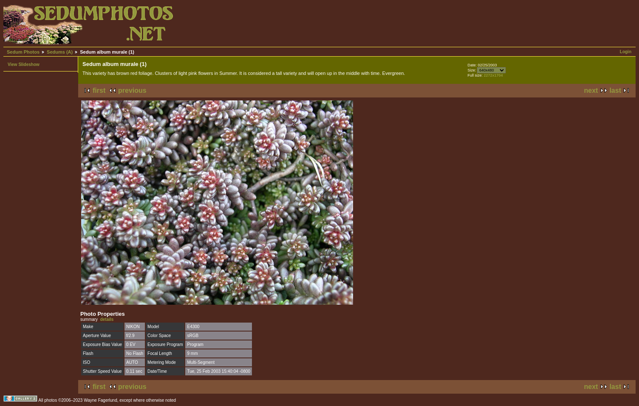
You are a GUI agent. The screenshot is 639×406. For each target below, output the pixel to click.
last (615, 90)
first (99, 90)
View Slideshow (24, 64)
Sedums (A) (60, 51)
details (107, 319)
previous (132, 90)
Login (625, 51)
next (591, 90)
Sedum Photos (23, 51)
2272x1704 (493, 75)
